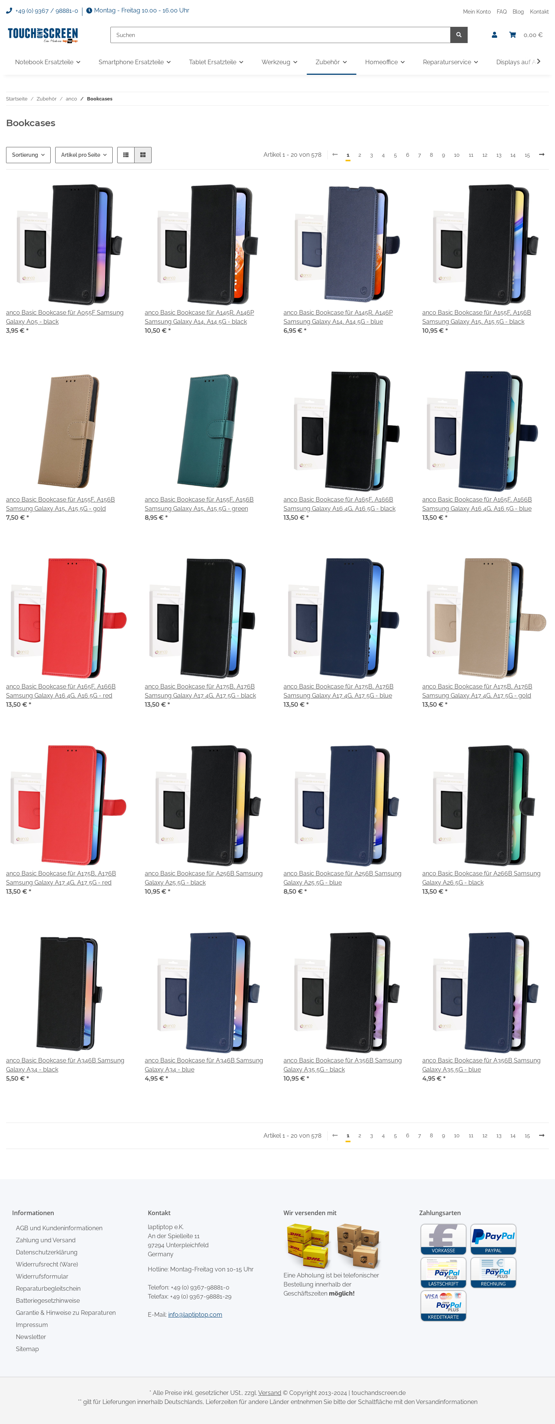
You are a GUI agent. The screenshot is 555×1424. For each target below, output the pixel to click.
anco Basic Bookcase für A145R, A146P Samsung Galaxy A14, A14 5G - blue (338, 317)
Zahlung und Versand (46, 1240)
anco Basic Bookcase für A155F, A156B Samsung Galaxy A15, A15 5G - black (476, 317)
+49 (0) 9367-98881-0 (200, 1287)
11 (471, 155)
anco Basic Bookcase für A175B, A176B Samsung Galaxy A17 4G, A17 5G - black (200, 691)
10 (457, 155)
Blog (518, 11)
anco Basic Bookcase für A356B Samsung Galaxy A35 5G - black (343, 1065)
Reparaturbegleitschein (48, 1288)
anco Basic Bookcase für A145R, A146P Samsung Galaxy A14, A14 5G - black (199, 317)
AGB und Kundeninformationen (59, 1228)
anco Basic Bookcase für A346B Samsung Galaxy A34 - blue (204, 1065)
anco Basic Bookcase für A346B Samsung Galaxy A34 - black (65, 1065)
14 (513, 155)
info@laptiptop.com (195, 1314)
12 (484, 155)
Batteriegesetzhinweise (48, 1300)
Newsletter (31, 1337)
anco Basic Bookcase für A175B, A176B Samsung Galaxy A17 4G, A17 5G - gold (477, 691)
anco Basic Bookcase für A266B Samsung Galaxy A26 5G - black (481, 878)
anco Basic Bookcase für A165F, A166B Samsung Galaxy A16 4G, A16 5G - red (61, 691)
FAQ (502, 11)
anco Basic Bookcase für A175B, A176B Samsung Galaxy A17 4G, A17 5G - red (61, 878)
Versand (269, 1392)
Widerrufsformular (42, 1276)
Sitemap (27, 1349)
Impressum (32, 1324)
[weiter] (542, 155)
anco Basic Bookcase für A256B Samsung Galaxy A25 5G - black (204, 878)
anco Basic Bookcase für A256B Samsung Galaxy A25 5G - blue (343, 878)
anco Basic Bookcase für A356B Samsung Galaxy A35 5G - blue (481, 1065)
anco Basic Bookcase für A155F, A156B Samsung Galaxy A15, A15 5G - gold (60, 504)
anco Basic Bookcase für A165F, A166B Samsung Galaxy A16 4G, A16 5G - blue (477, 504)
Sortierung (25, 155)
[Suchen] (280, 35)
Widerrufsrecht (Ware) (47, 1264)
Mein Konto (477, 11)
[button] (494, 35)
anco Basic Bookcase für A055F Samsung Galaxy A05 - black (65, 317)
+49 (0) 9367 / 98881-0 (42, 11)
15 (527, 155)
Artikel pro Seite (80, 155)
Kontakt (539, 11)
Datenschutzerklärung (47, 1252)
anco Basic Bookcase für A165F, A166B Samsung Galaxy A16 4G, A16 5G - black (339, 504)
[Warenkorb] (526, 35)
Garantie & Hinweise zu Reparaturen (66, 1312)
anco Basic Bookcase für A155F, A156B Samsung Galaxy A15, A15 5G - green (199, 504)
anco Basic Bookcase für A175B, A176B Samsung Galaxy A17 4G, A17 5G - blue (339, 691)
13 (498, 155)
